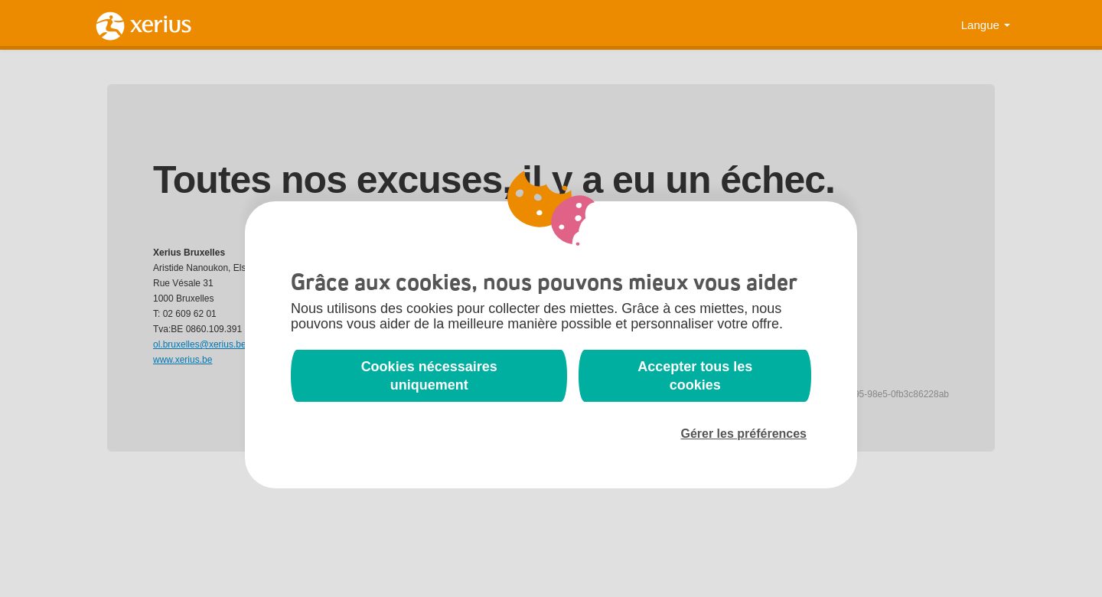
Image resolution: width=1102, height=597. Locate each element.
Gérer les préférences (743, 433)
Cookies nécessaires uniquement (429, 376)
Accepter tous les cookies (694, 376)
